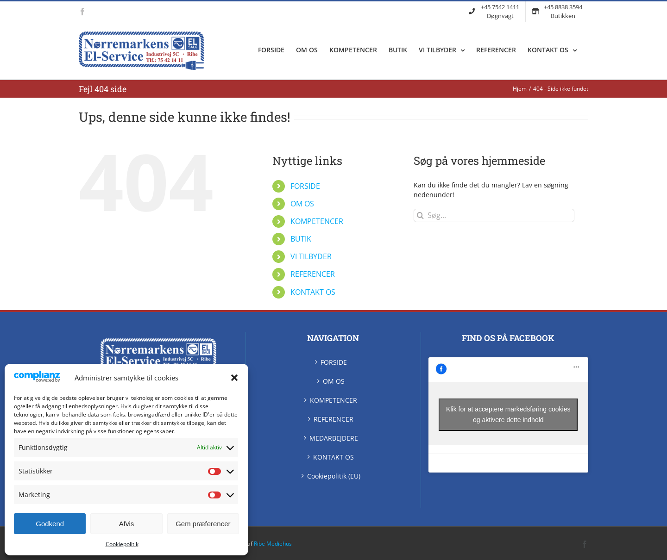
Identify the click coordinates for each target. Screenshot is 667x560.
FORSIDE (305, 186)
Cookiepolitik (122, 544)
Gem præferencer (203, 524)
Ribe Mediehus (273, 544)
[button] (234, 377)
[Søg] (420, 215)
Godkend (50, 524)
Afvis (126, 524)
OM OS (302, 204)
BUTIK (300, 239)
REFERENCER (312, 274)
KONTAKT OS (312, 292)
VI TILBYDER (311, 256)
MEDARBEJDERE (333, 438)
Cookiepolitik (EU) (333, 476)
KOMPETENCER (316, 221)
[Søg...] (494, 215)
